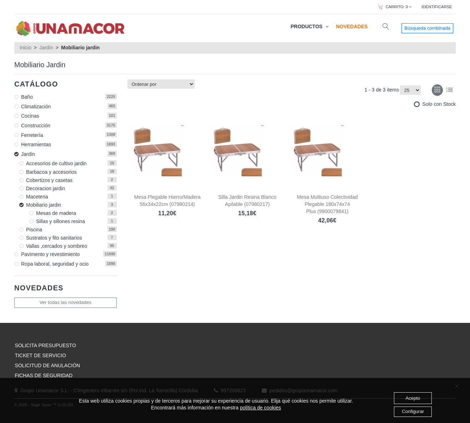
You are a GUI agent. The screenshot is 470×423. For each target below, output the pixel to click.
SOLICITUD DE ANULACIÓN (47, 365)
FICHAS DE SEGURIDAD (43, 375)
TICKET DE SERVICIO (40, 355)
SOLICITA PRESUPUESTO (45, 345)
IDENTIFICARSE (436, 7)
